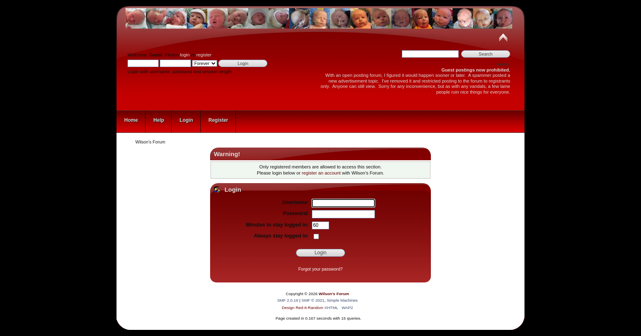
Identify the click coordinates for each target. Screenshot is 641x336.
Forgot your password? (320, 269)
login (185, 54)
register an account (321, 172)
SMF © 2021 (313, 300)
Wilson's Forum (334, 293)
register (203, 54)
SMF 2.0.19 (287, 300)
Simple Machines (342, 300)
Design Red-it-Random (303, 307)
